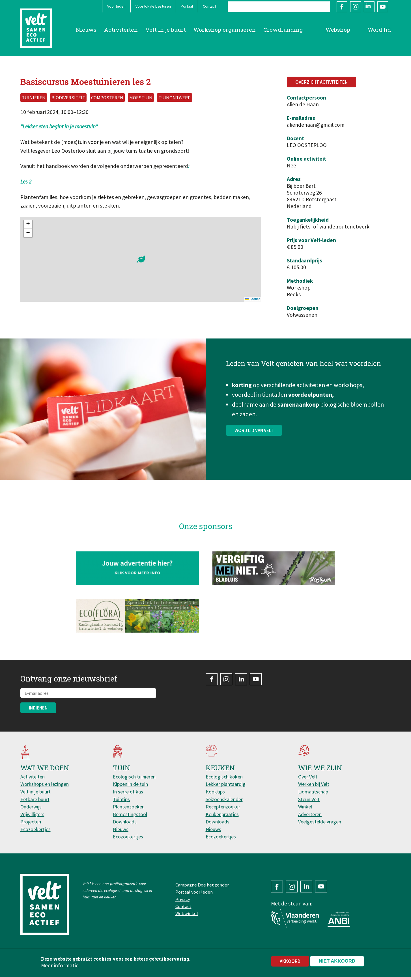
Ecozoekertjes (35, 829)
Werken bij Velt (313, 784)
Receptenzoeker (223, 806)
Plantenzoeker (128, 806)
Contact (209, 6)
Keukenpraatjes (222, 814)
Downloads (125, 821)
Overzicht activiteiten (321, 82)
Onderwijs (31, 806)
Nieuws (86, 29)
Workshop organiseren (224, 29)
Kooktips (215, 791)
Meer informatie (60, 965)
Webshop (338, 29)
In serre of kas (128, 791)
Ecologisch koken (224, 776)
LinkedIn (369, 6)
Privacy (182, 899)
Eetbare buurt (35, 799)
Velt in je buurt (165, 29)
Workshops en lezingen (44, 784)
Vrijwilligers (32, 814)
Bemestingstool (130, 814)
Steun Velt (309, 799)
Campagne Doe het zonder (202, 885)
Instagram (355, 6)
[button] (141, 259)
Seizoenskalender (224, 799)
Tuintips (121, 799)
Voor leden (116, 6)
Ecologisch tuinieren (134, 776)
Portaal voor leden (194, 892)
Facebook (342, 6)
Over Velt (307, 776)
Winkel (305, 806)
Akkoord (290, 961)
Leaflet (252, 299)
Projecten (30, 821)
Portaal (187, 6)
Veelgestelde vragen (319, 821)
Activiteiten (121, 29)
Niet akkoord (337, 961)
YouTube (382, 6)
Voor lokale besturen (153, 6)
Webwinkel (186, 913)
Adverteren (310, 814)
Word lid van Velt (254, 436)
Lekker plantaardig (226, 784)
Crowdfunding (283, 29)
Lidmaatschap (313, 791)
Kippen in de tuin (130, 784)
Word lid (379, 29)
